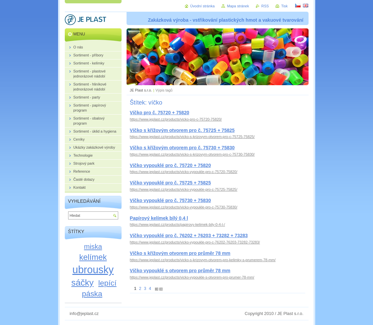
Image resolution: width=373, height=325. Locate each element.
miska (93, 246)
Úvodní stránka (202, 6)
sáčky (82, 283)
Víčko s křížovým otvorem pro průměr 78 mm (180, 253)
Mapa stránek (238, 6)
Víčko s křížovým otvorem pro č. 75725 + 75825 (182, 130)
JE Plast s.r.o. (141, 90)
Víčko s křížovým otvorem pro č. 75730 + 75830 (182, 147)
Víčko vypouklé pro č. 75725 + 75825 (170, 182)
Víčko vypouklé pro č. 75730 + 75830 (170, 200)
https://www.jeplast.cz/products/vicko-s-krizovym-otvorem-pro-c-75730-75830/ (192, 154)
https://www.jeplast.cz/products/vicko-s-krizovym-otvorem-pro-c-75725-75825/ (192, 137)
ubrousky (93, 269)
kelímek (93, 257)
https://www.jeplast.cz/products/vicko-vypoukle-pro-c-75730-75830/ (183, 207)
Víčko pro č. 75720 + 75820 (159, 112)
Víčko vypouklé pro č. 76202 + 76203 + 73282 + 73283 (189, 235)
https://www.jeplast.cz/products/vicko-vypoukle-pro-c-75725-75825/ (183, 189)
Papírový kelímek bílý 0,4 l (159, 218)
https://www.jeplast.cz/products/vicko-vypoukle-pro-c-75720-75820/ (183, 172)
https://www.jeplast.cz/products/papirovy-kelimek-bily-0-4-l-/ (177, 224)
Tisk (284, 6)
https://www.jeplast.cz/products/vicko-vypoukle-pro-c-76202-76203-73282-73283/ (195, 242)
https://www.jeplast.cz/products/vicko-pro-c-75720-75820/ (176, 119)
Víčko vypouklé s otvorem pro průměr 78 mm (180, 270)
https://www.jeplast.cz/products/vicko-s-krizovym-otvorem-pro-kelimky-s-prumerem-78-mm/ (203, 260)
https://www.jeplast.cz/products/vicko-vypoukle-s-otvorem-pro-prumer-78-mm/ (192, 277)
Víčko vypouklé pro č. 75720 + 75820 (170, 165)
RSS (265, 6)
